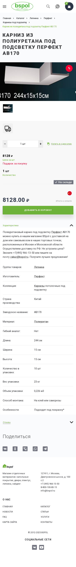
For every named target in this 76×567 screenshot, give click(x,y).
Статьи (45, 511)
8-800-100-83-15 (49, 487)
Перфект (56, 232)
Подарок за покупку (15, 163)
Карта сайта (10, 521)
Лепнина (39, 266)
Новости (8, 511)
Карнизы (39, 285)
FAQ (5, 516)
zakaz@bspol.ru (19, 256)
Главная (8, 506)
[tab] (38, 225)
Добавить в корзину (38, 210)
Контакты (46, 521)
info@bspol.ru (48, 490)
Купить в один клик (62, 144)
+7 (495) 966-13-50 (50, 483)
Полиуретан (41, 321)
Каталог (45, 506)
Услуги (45, 516)
